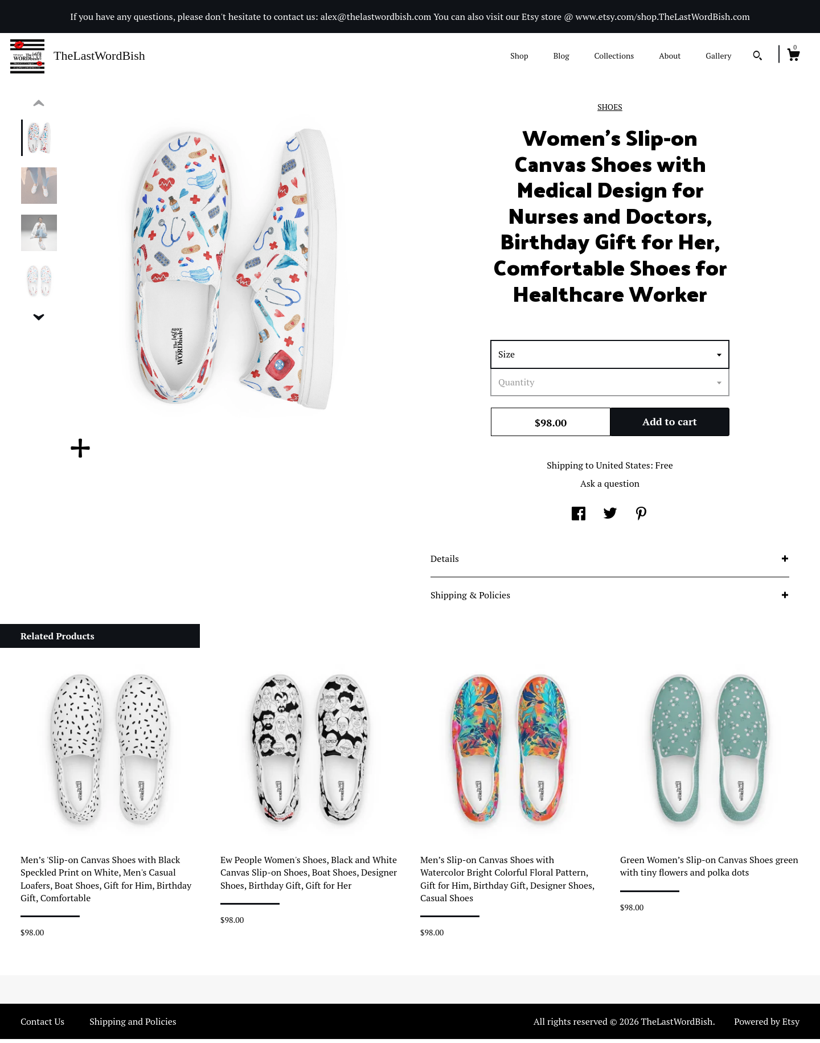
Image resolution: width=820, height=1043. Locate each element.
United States (623, 469)
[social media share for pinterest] (641, 518)
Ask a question (609, 487)
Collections (614, 55)
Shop (519, 55)
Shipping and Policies (133, 1025)
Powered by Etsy (767, 1025)
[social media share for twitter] (610, 518)
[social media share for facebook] (578, 518)
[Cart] (793, 56)
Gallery (718, 55)
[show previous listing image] (39, 108)
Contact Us (42, 1025)
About (669, 55)
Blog (561, 55)
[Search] (757, 57)
